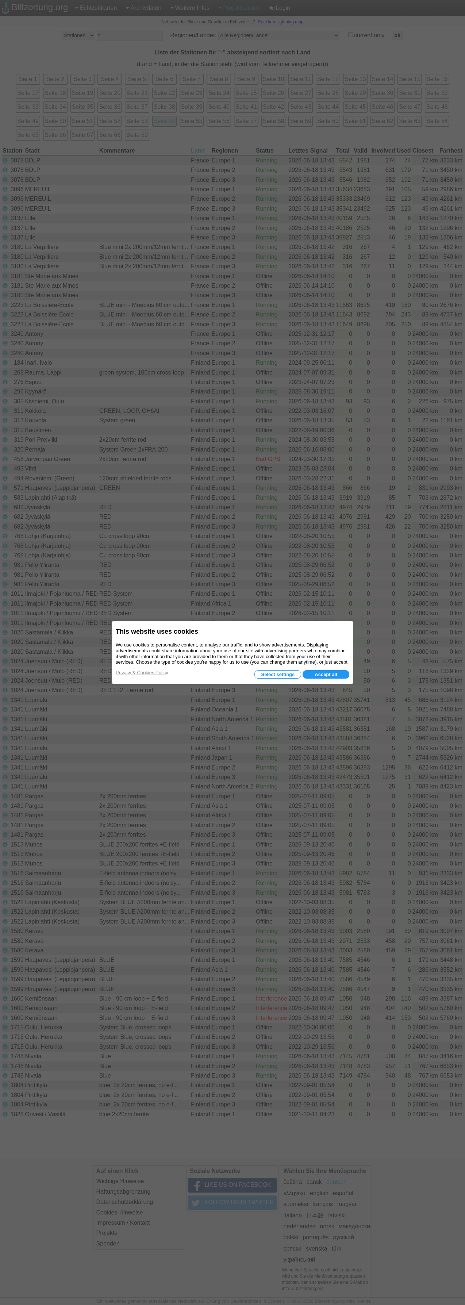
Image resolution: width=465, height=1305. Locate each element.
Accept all (326, 674)
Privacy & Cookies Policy (142, 672)
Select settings (278, 674)
